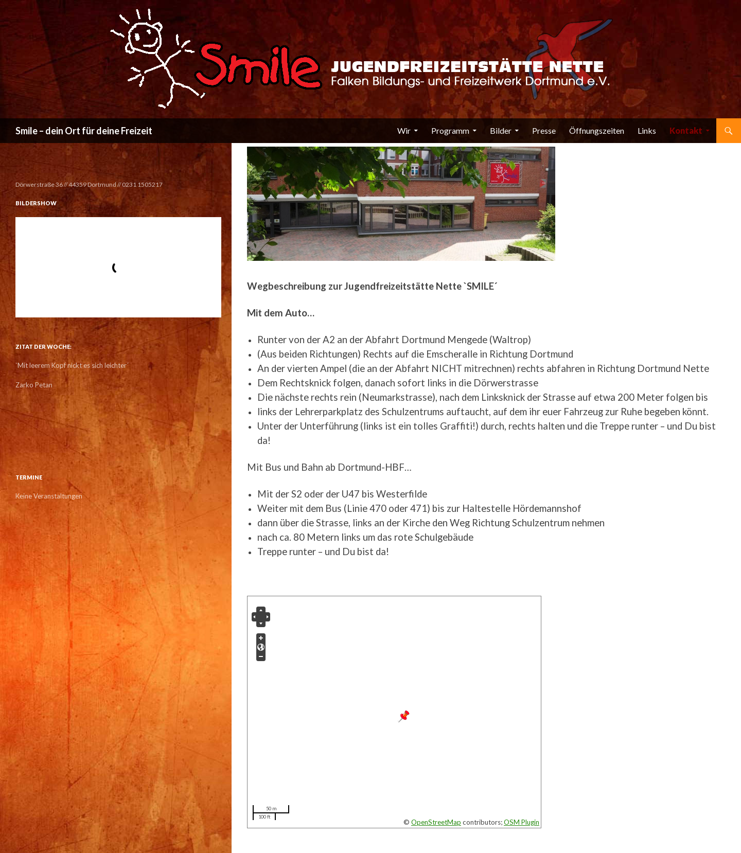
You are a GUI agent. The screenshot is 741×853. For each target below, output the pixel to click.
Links (647, 130)
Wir (404, 130)
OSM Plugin (521, 822)
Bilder (500, 130)
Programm (450, 130)
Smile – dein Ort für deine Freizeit (83, 130)
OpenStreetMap (436, 822)
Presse (544, 130)
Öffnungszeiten (596, 130)
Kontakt (685, 130)
